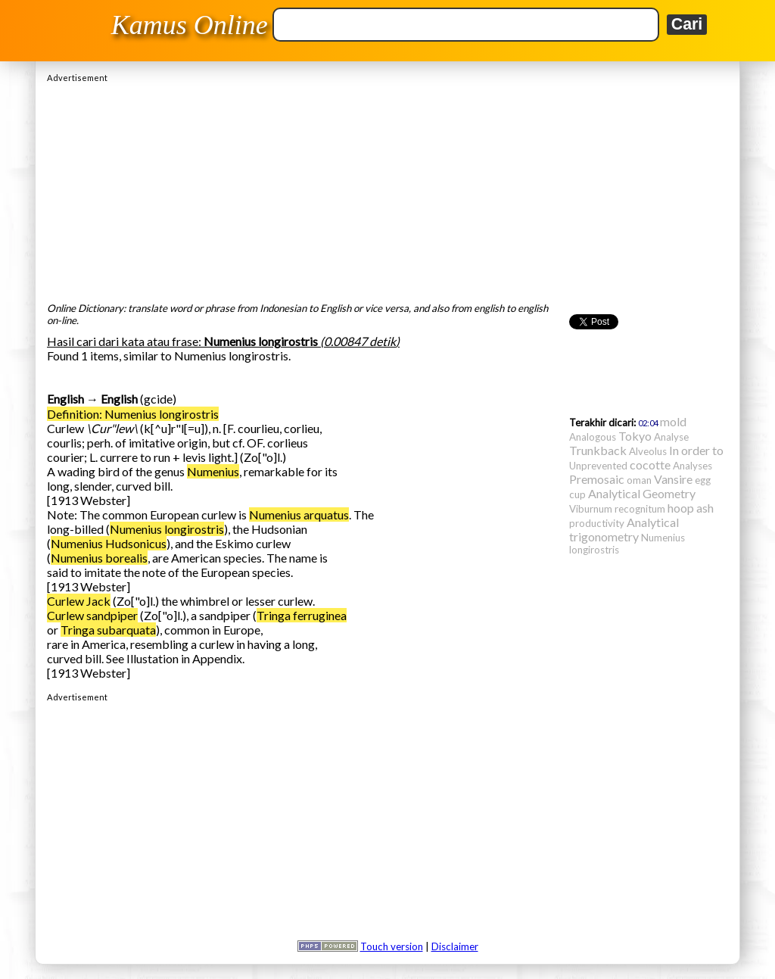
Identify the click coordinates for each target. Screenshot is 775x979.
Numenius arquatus (299, 514)
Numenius (213, 471)
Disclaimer (454, 946)
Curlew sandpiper (92, 615)
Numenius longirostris (167, 529)
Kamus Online (189, 25)
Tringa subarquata (108, 629)
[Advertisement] (387, 189)
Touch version (391, 946)
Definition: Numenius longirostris (133, 414)
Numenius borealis (99, 557)
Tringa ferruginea (302, 615)
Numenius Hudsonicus (109, 543)
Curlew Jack (78, 601)
